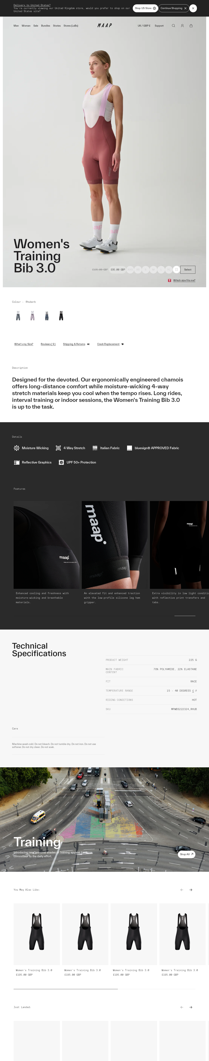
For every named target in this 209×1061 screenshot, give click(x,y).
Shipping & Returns (76, 344)
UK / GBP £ (144, 25)
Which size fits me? (184, 280)
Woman (26, 25)
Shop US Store (145, 8)
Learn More (43, 1050)
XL (168, 269)
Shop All (186, 854)
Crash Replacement (110, 344)
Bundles (45, 25)
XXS (130, 269)
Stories (57, 25)
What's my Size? (23, 344)
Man (16, 25)
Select (188, 269)
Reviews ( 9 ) (48, 344)
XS (138, 269)
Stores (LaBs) (71, 25)
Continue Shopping (174, 8)
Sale (35, 25)
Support (159, 25)
